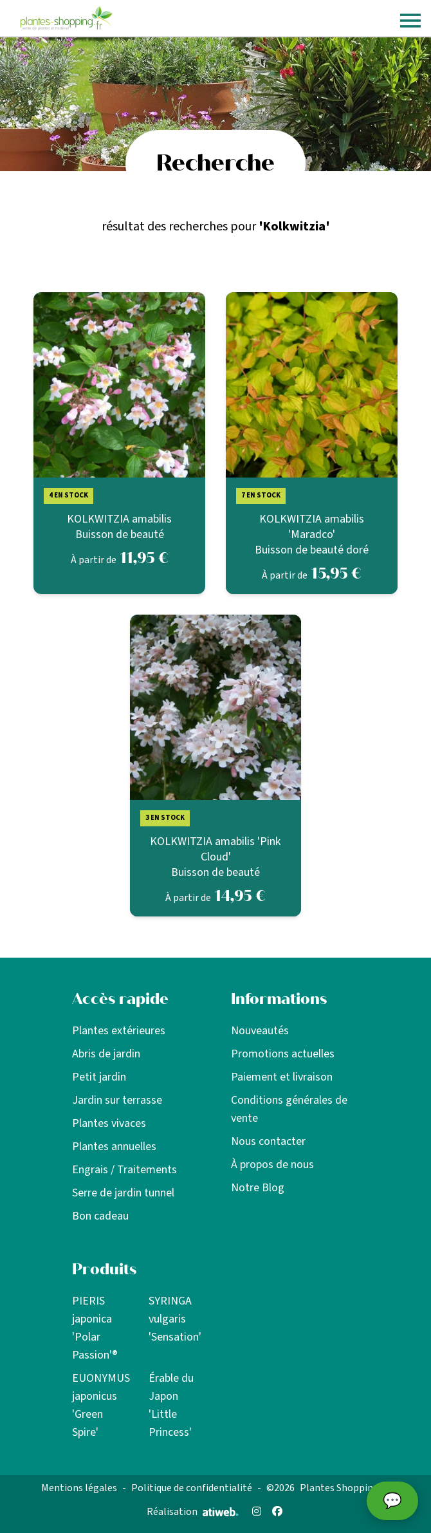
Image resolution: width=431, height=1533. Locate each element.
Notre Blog (257, 1188)
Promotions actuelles (283, 1054)
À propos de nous (272, 1165)
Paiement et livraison (282, 1077)
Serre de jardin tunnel (123, 1193)
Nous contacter (268, 1141)
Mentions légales (79, 1488)
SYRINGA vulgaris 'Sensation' (175, 1319)
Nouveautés (260, 1031)
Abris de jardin (106, 1054)
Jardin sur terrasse (117, 1100)
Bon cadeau (100, 1216)
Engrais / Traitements (124, 1170)
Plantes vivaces (109, 1123)
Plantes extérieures (118, 1031)
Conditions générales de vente (289, 1109)
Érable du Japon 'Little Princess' (171, 1405)
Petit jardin (99, 1077)
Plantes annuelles (114, 1146)
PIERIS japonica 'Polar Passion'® (95, 1328)
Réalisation (193, 1512)
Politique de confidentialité (191, 1488)
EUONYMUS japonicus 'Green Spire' (101, 1405)
